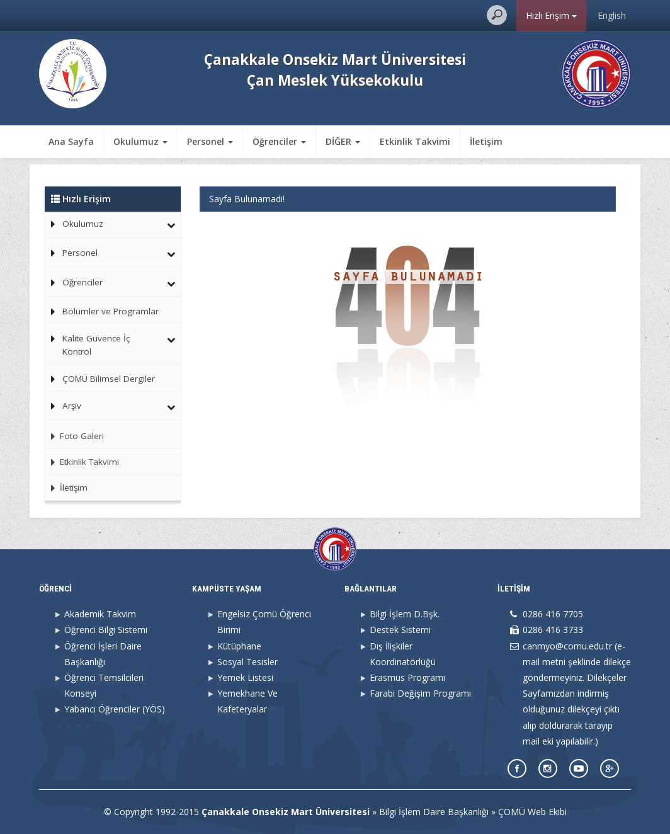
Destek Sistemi (400, 630)
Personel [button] (210, 141)
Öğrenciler (82, 282)
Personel (80, 252)
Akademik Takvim (100, 614)
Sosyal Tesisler (247, 662)
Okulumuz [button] (140, 141)
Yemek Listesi (245, 677)
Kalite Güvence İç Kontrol (96, 345)
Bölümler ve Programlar (110, 311)
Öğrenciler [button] (279, 141)
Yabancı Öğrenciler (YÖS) (114, 709)
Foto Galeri (74, 436)
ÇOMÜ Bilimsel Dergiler (108, 378)
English (612, 15)
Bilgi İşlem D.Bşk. (405, 614)
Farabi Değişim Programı (420, 693)
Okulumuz (82, 223)
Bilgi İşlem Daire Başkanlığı (434, 812)
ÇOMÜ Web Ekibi (532, 812)
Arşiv (71, 405)
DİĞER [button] (343, 141)
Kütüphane (239, 646)
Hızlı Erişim (551, 15)
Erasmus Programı (407, 677)
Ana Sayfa (71, 141)
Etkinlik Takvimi (415, 141)
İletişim (486, 141)
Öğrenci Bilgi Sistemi (105, 630)
